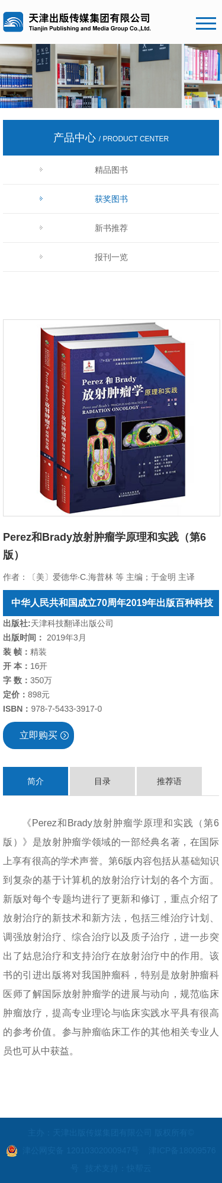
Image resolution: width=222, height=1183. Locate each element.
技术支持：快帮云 (118, 1168)
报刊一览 (111, 257)
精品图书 (111, 170)
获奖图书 (111, 199)
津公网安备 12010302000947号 (80, 1150)
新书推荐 (111, 228)
